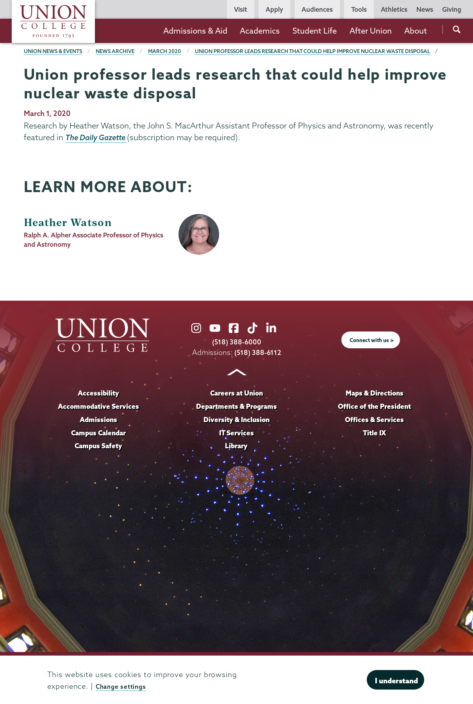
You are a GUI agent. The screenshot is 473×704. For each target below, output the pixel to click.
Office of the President (374, 418)
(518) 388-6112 (257, 364)
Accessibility (98, 405)
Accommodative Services (98, 418)
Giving (451, 9)
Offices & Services (374, 431)
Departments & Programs (236, 418)
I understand (396, 680)
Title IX (374, 444)
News (424, 9)
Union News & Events (56, 51)
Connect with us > (371, 352)
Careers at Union (236, 405)
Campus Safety (98, 457)
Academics (260, 31)
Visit (240, 9)
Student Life (315, 31)
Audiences (317, 9)
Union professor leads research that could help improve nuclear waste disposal (151, 62)
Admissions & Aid (195, 31)
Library (236, 457)
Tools (359, 9)
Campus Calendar (98, 444)
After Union (371, 31)
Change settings (125, 686)
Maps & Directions (374, 405)
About (415, 31)
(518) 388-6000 (236, 353)
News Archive (122, 51)
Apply (274, 9)
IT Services (236, 444)
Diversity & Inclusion (236, 431)
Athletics (394, 9)
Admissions (98, 431)
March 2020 (174, 51)
